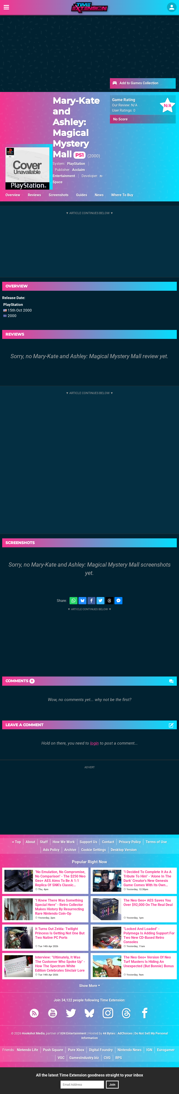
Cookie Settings (93, 850)
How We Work (64, 842)
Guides (81, 195)
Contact (108, 842)
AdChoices (124, 1033)
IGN (149, 1050)
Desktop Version (124, 850)
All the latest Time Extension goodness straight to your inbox (89, 1075)
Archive (70, 850)
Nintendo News (129, 1050)
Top (16, 842)
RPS (118, 1058)
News (99, 195)
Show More (89, 986)
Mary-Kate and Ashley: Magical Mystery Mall (76, 127)
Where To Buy (122, 195)
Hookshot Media (33, 1033)
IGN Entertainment (73, 1033)
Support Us (88, 842)
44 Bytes (109, 1033)
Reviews (34, 195)
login (94, 743)
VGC (61, 1058)
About (30, 842)
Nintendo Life (27, 1050)
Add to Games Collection (135, 83)
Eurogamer (166, 1050)
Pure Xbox (76, 1050)
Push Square (53, 1050)
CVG (107, 1058)
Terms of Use (156, 842)
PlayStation (76, 164)
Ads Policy (51, 850)
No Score (120, 119)
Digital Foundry (101, 1050)
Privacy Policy (130, 842)
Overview (12, 195)
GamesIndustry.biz (84, 1058)
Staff (44, 842)
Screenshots (58, 195)
